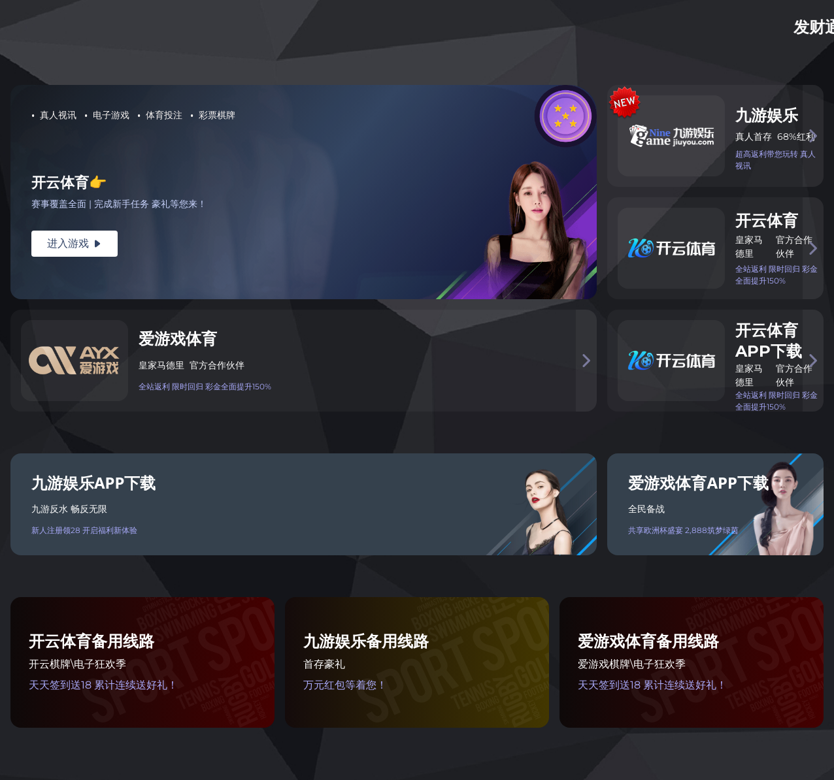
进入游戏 (74, 243)
